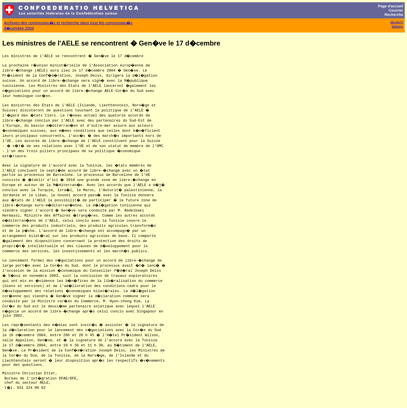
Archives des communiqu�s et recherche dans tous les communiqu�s (68, 23)
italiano (397, 26)
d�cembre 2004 (19, 28)
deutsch (396, 22)
